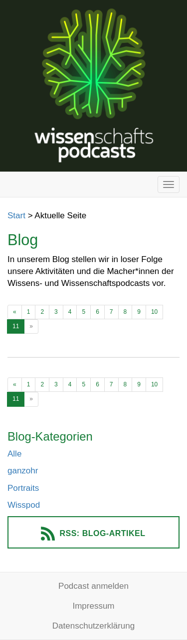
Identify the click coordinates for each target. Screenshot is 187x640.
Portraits (23, 488)
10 (154, 311)
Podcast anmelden (93, 586)
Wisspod (23, 505)
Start (16, 215)
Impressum (93, 606)
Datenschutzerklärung (93, 626)
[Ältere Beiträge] (31, 326)
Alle (14, 453)
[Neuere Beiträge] (14, 312)
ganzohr (22, 470)
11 (15, 326)
